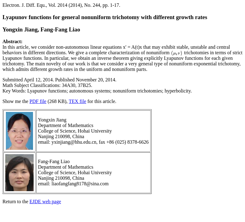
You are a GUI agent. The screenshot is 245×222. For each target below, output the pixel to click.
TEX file (77, 101)
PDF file (38, 101)
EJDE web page (45, 201)
